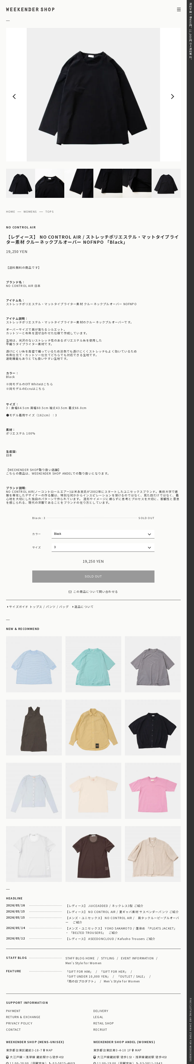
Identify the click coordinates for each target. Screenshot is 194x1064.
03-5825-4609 (62, 1035)
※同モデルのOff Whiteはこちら (29, 355)
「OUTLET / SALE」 (132, 948)
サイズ (36, 518)
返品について (84, 578)
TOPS (49, 183)
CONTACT (13, 1001)
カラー (36, 505)
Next (163, 80)
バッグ (64, 578)
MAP (48, 1021)
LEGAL (98, 988)
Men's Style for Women (83, 934)
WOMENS (30, 183)
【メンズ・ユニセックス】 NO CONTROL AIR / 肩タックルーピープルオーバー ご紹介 (122, 891)
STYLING (107, 929)
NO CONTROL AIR (21, 199)
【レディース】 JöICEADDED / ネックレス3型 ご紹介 (104, 877)
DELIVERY (101, 982)
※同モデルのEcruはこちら (25, 360)
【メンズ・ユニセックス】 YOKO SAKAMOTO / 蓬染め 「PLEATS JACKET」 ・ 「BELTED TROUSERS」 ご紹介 (121, 901)
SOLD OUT (93, 548)
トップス (36, 578)
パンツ (51, 578)
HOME (10, 183)
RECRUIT (100, 1001)
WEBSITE (15, 1041)
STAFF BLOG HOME (80, 929)
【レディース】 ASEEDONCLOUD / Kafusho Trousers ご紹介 (110, 910)
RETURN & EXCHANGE (23, 988)
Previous (23, 80)
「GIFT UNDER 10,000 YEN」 (88, 948)
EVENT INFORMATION (137, 929)
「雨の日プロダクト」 (81, 952)
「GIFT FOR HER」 (114, 943)
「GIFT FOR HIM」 (79, 943)
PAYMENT (13, 982)
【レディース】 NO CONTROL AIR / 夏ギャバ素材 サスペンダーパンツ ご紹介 (122, 883)
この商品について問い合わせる (93, 563)
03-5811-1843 (149, 1035)
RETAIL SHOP (103, 995)
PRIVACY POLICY (19, 995)
